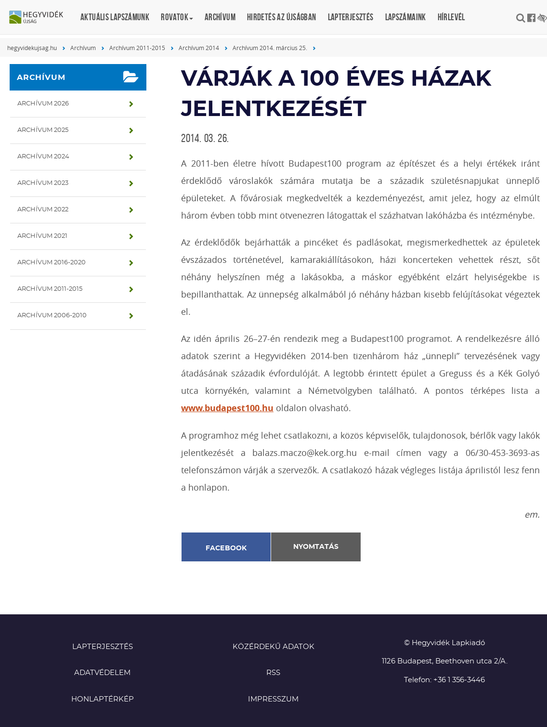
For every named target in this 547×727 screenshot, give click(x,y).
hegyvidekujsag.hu (32, 48)
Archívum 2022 (42, 210)
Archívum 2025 (42, 130)
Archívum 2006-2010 (52, 315)
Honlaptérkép (102, 699)
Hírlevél (451, 17)
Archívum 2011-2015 (137, 48)
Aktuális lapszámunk (114, 17)
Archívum (220, 17)
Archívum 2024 (43, 157)
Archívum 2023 (42, 183)
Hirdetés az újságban (281, 17)
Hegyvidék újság (41, 18)
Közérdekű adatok (273, 646)
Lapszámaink (405, 17)
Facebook (226, 548)
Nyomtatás (316, 547)
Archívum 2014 (199, 48)
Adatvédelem (102, 672)
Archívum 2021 (42, 236)
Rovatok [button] (177, 17)
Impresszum (273, 699)
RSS (273, 672)
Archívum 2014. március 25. (270, 48)
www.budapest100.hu (227, 408)
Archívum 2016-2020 (51, 263)
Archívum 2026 (43, 104)
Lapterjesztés (351, 17)
